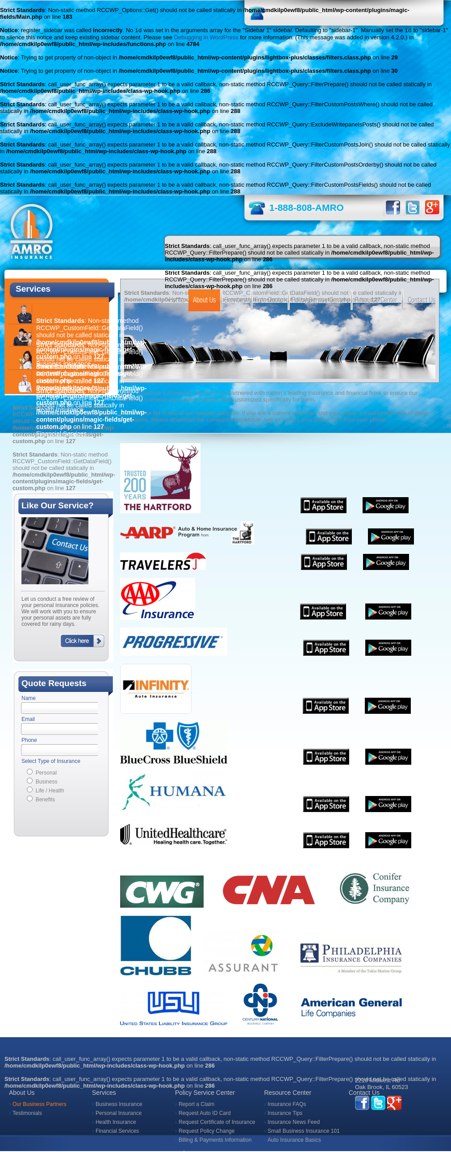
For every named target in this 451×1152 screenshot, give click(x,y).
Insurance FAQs (286, 1105)
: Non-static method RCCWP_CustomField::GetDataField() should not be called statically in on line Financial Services (91, 413)
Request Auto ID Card (205, 1114)
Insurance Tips (284, 1114)
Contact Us (421, 301)
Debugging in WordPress (206, 38)
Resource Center (376, 301)
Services (235, 301)
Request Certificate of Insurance (217, 1123)
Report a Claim (196, 1105)
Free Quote (269, 301)
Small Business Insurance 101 (303, 1132)
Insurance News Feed (293, 1123)
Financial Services (117, 1132)
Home (176, 301)
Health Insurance (116, 1123)
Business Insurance (119, 1105)
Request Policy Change (206, 1132)
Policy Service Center (319, 301)
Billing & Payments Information (215, 1141)
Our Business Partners (40, 1105)
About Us (204, 301)
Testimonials (27, 1114)
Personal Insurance (119, 1114)
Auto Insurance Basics (294, 1141)
